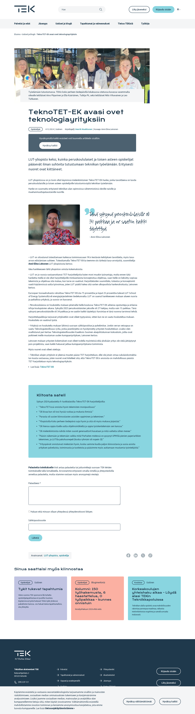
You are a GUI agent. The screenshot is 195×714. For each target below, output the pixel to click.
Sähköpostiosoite (37, 520)
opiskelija (64, 555)
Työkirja (145, 23)
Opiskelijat (35, 129)
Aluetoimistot (107, 675)
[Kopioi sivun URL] (150, 555)
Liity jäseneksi (139, 9)
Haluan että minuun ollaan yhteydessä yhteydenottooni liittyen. (62, 511)
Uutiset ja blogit (64, 23)
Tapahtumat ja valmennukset (95, 23)
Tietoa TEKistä (125, 23)
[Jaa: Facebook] (128, 555)
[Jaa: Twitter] (143, 555)
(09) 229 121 (21, 682)
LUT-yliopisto (51, 555)
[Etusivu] (24, 11)
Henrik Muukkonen (83, 129)
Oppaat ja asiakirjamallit (68, 681)
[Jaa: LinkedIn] (136, 555)
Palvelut (62, 669)
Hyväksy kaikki (170, 701)
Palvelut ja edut (22, 23)
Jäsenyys (42, 23)
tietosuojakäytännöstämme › (59, 708)
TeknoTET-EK (47, 367)
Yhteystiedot (107, 669)
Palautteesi (33, 483)
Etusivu (17, 34)
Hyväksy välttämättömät (139, 701)
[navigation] (179, 9)
